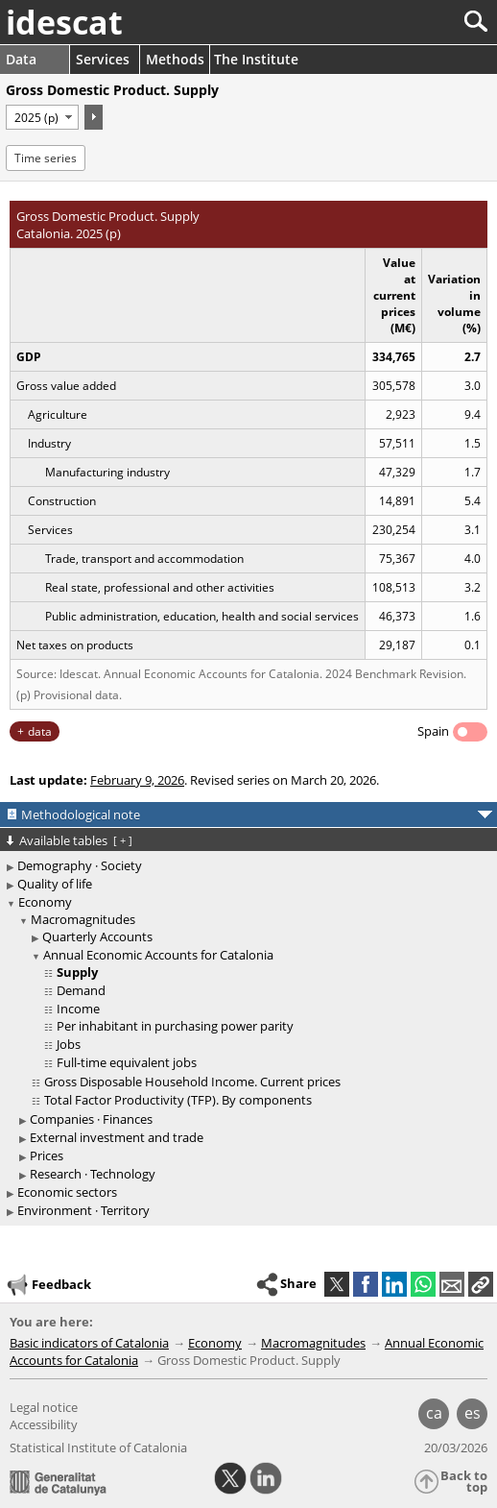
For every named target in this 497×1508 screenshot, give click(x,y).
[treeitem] (251, 1010)
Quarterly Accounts (97, 936)
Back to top (463, 1482)
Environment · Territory (83, 1210)
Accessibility (44, 1424)
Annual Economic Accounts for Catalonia (158, 954)
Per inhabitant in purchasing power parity (175, 1025)
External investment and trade (116, 1137)
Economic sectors (67, 1192)
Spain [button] (433, 731)
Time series (45, 158)
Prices (46, 1155)
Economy (45, 902)
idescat (64, 22)
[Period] (42, 117)
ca (434, 1412)
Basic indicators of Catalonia (89, 1342)
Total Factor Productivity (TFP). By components (178, 1099)
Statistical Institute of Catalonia (98, 1447)
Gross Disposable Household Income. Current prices (192, 1081)
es (472, 1412)
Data (21, 59)
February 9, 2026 (137, 780)
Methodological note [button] (80, 814)
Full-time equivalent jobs (127, 1062)
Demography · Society (79, 865)
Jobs (69, 1044)
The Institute (256, 59)
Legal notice (44, 1407)
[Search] (412, 21)
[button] (480, 1284)
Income (78, 1008)
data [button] (40, 731)
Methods (175, 59)
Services (103, 59)
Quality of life (54, 883)
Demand (81, 990)
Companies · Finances (91, 1119)
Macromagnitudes (83, 919)
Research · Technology (92, 1173)
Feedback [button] (48, 1285)
